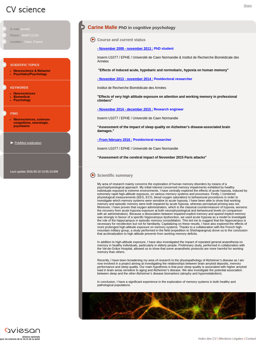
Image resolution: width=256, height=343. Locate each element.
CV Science (26, 8)
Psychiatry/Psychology (30, 74)
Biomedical (22, 96)
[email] (25, 29)
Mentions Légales (231, 338)
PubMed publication (28, 142)
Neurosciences (24, 93)
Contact (250, 338)
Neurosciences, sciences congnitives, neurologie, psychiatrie (32, 123)
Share (248, 5)
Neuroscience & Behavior (32, 70)
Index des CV (207, 338)
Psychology (22, 100)
